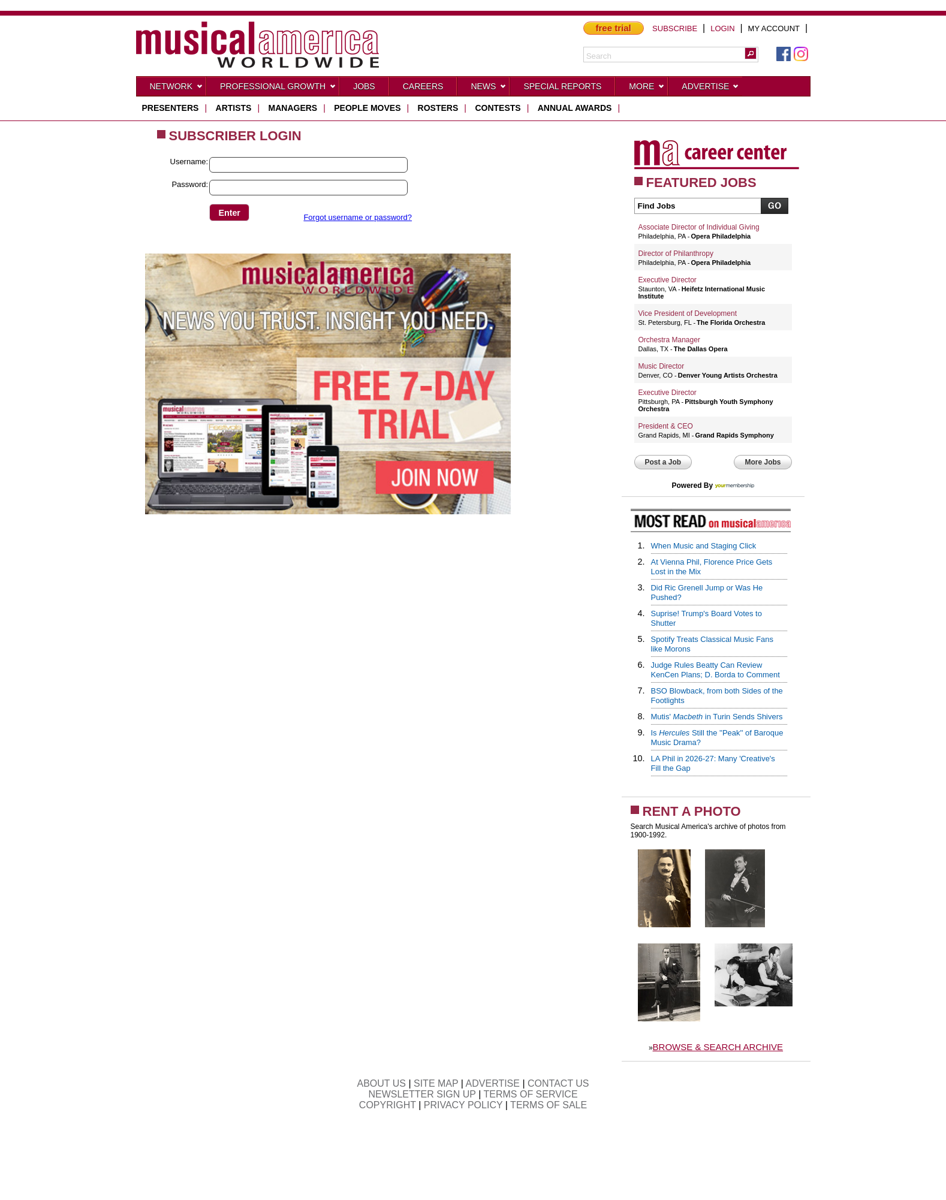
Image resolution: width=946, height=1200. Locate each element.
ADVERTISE (493, 1083)
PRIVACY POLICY (463, 1105)
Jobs (364, 86)
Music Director (661, 366)
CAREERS (423, 86)
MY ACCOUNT (774, 28)
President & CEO (665, 426)
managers (293, 108)
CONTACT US (558, 1083)
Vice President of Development (687, 313)
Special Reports (562, 86)
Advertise (710, 89)
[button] (751, 53)
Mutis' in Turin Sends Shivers (717, 716)
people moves (367, 108)
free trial (613, 28)
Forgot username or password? (357, 217)
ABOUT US (381, 1083)
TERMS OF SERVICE (531, 1094)
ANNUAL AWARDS (575, 108)
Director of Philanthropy (675, 253)
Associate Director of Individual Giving (699, 227)
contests (497, 108)
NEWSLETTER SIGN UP (421, 1094)
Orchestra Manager (669, 340)
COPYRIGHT (387, 1105)
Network (177, 89)
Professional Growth (278, 89)
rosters (438, 108)
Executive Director (667, 280)
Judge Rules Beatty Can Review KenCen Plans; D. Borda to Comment (715, 670)
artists (234, 108)
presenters (170, 108)
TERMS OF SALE (548, 1105)
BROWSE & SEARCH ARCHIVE (718, 1047)
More (647, 89)
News (489, 89)
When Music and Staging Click (704, 545)
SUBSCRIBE (674, 28)
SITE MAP (436, 1083)
